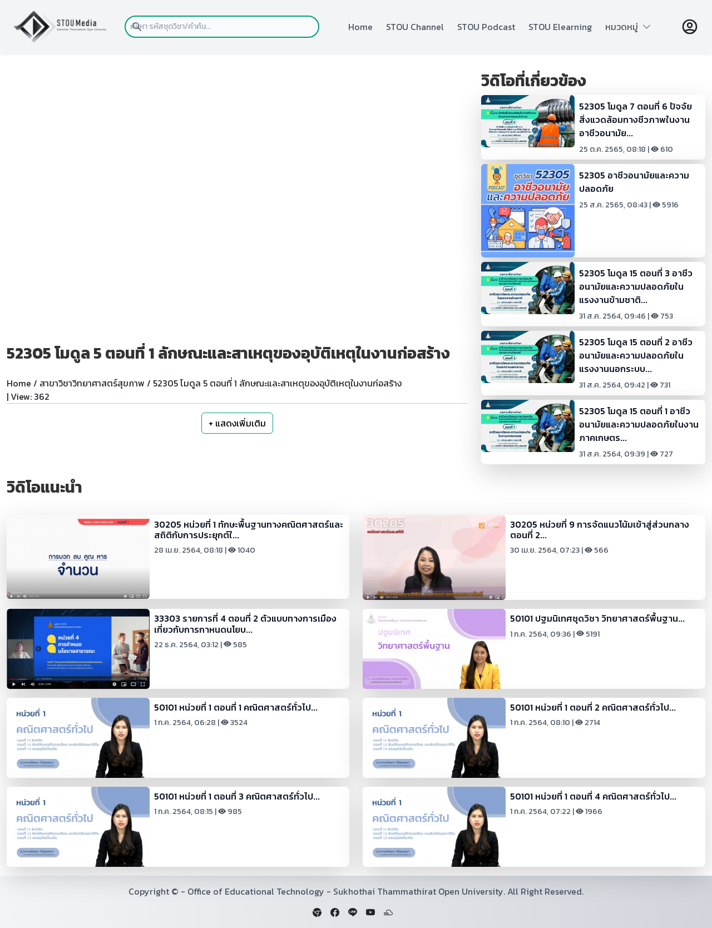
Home (360, 26)
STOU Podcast (486, 26)
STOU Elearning (560, 26)
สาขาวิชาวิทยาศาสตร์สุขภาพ (92, 383)
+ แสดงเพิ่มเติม (237, 423)
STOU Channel (415, 26)
